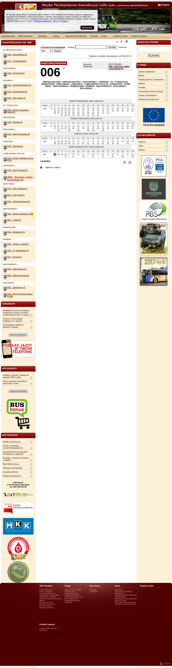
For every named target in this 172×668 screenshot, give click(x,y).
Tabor (140, 146)
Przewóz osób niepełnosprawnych (71, 592)
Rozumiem (87, 28)
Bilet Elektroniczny (11, 464)
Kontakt (94, 36)
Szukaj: (71, 47)
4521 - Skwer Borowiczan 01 (18, 202)
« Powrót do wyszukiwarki (52, 47)
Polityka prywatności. (43, 21)
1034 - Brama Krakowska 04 (18, 134)
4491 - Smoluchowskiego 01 (20, 214)
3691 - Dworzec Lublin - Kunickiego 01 (119, 67)
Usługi (56, 36)
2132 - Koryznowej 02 (16, 73)
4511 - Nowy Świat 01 (16, 195)
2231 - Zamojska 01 (15, 146)
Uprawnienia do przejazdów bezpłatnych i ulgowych (15, 453)
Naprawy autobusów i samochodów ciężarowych (73, 596)
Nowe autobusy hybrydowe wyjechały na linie (15, 382)
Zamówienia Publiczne (76, 36)
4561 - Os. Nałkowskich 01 (18, 251)
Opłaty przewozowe (11, 442)
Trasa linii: (122, 47)
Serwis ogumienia (70, 599)
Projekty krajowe (140, 36)
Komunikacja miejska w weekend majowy (13, 326)
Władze (141, 83)
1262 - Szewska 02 (15, 122)
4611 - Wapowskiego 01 (17, 269)
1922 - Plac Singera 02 (16, 98)
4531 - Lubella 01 (14, 220)
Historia (141, 142)
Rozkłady (93, 590)
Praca (105, 36)
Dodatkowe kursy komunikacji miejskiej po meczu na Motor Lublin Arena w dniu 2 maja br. (16, 312)
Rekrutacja (118, 590)
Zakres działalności (146, 72)
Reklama (43, 36)
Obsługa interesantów (12, 468)
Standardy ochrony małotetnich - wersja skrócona (126, 599)
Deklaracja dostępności (148, 99)
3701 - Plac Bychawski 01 (17, 170)
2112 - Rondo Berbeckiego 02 (19, 85)
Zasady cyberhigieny (147, 95)
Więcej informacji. (60, 21)
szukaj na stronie (147, 42)
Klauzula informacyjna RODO (125, 604)
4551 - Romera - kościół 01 (18, 244)
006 (50, 72)
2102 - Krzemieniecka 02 (17, 92)
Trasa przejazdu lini (17, 42)
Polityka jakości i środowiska (151, 79)
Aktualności (94, 591)
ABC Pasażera (26, 36)
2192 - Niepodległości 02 (17, 55)
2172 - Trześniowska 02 (16, 61)
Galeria (141, 150)
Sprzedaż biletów (10, 472)
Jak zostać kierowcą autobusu (125, 602)
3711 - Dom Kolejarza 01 (17, 189)
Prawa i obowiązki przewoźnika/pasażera (13, 447)
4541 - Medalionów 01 (16, 232)
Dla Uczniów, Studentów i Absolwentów (124, 592)
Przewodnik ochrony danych (150, 91)
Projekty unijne (120, 36)
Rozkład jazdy (8, 36)
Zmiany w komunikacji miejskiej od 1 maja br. (13, 320)
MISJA (141, 76)
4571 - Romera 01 (14, 257)
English (165, 5)
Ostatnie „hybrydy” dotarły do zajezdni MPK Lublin (16, 376)
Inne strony (95, 586)
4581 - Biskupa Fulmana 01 (18, 276)
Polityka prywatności (12, 476)
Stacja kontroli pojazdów (73, 590)
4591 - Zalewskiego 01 (16, 288)
